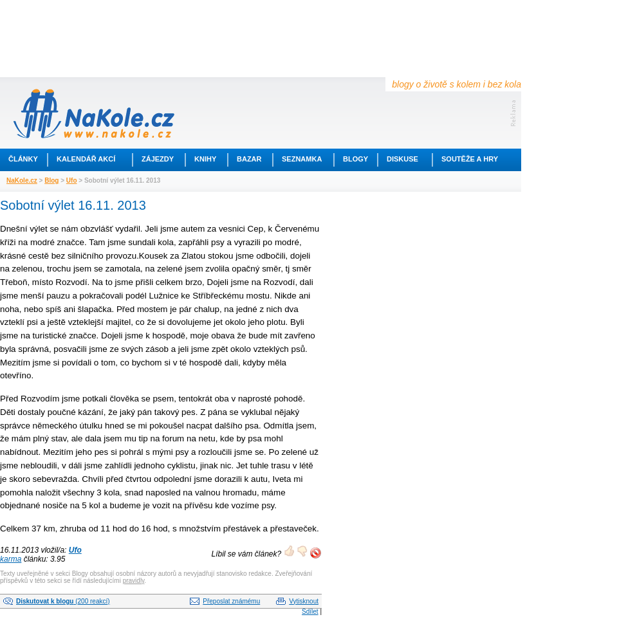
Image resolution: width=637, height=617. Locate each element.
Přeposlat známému (231, 601)
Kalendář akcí (86, 159)
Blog (51, 180)
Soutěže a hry (469, 159)
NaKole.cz (21, 180)
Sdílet (310, 611)
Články (23, 159)
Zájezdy (158, 159)
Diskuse (402, 159)
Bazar (249, 159)
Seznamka (302, 159)
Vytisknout (303, 601)
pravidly (134, 580)
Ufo (71, 180)
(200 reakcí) (63, 601)
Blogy (355, 159)
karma (10, 559)
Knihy (205, 159)
